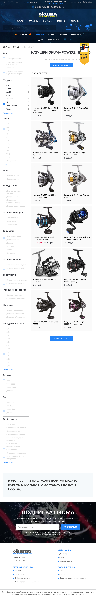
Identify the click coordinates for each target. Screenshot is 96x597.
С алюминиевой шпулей (16, 265)
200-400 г (10, 402)
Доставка (63, 554)
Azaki (8, 92)
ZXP (8, 157)
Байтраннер (11, 424)
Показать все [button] (8, 113)
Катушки (40, 34)
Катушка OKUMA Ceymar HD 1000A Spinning (76, 281)
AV (7, 131)
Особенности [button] (10, 419)
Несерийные (11, 161)
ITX (7, 102)
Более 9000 (11, 387)
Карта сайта (19, 574)
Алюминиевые (12, 218)
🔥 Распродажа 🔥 (23, 34)
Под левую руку (12, 176)
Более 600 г (11, 409)
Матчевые (10, 68)
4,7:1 (8, 345)
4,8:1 (8, 349)
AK (7, 127)
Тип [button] (5, 53)
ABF (8, 124)
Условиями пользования (45, 534)
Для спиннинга (12, 197)
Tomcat (9, 109)
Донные (9, 243)
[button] (56, 3)
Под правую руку (13, 179)
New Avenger (11, 106)
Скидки (63, 574)
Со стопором (11, 450)
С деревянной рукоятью (16, 428)
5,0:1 (8, 352)
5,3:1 (8, 356)
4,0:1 (8, 339)
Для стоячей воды (13, 236)
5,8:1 (8, 362)
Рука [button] (5, 171)
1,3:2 (8, 329)
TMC (8, 154)
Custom (9, 95)
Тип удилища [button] (10, 186)
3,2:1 (8, 332)
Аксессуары (76, 34)
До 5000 (9, 391)
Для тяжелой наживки (15, 317)
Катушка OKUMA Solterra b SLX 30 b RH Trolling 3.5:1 (77, 238)
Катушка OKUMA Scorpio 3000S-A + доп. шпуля (74, 323)
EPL (8, 144)
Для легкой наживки (14, 310)
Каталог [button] (20, 21)
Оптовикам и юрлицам (40, 21)
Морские (10, 246)
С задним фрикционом (15, 434)
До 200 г (9, 413)
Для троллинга (12, 240)
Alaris (8, 89)
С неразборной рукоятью (16, 280)
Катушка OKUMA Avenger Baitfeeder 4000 (74, 154)
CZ (7, 137)
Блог (61, 571)
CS (7, 134)
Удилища (63, 34)
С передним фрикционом (16, 453)
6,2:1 (8, 366)
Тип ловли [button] (8, 231)
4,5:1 (8, 342)
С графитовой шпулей (15, 268)
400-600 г (10, 406)
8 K (7, 85)
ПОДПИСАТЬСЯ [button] (71, 527)
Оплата (63, 558)
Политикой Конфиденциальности (60, 532)
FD (7, 147)
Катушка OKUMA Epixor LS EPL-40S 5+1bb (46, 154)
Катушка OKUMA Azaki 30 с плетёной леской (44, 196)
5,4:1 (8, 359)
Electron (9, 99)
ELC (8, 141)
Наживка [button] (8, 305)
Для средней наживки (15, 314)
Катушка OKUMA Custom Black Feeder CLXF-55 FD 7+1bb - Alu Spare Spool (45, 110)
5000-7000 (10, 381)
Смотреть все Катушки (61, 65)
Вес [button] (5, 397)
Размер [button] (7, 375)
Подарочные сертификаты (48, 40)
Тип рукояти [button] (9, 275)
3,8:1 (8, 335)
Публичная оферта (22, 578)
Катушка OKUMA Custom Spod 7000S (45, 323)
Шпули (51, 34)
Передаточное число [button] (14, 324)
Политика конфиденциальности (73, 578)
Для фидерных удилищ (15, 206)
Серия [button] (6, 119)
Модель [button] (7, 80)
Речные (9, 250)
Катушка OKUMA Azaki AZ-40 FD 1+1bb (45, 281)
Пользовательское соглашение (27, 582)
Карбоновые (11, 224)
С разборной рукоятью (15, 283)
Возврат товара (66, 561)
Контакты (75, 21)
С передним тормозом (15, 298)
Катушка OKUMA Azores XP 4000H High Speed (44, 238)
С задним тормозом (14, 295)
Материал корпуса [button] (13, 213)
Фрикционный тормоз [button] (14, 290)
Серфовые (10, 253)
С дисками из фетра (14, 431)
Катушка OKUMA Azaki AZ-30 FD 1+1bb (76, 109)
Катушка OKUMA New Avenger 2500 (76, 196)
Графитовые (11, 221)
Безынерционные (13, 59)
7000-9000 (10, 384)
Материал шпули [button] (12, 260)
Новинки (61, 21)
